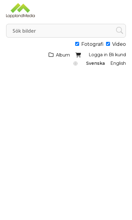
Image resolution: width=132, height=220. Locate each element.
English (118, 63)
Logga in (98, 54)
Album (63, 55)
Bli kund (117, 54)
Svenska (95, 63)
